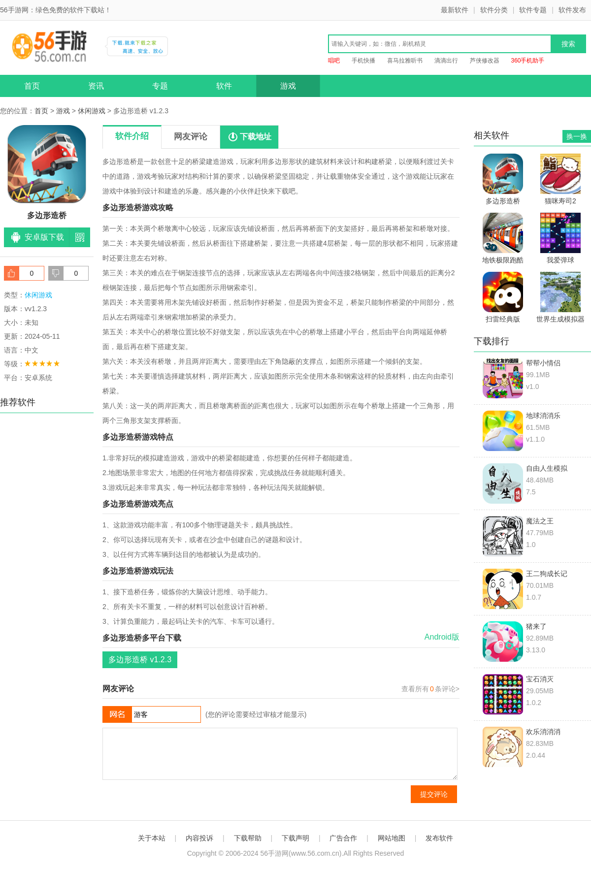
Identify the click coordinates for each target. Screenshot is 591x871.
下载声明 (295, 838)
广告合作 (343, 838)
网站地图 (391, 838)
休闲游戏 (91, 111)
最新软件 (454, 10)
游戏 (288, 86)
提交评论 (434, 794)
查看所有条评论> (430, 689)
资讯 (96, 86)
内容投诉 (199, 838)
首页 (32, 86)
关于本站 (151, 838)
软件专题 (533, 10)
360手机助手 (527, 60)
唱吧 (334, 60)
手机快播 (363, 60)
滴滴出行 (446, 60)
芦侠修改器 (484, 60)
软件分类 (494, 10)
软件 (224, 86)
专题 (160, 86)
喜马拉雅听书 (405, 60)
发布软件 (439, 838)
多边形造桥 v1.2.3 (139, 659)
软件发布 (572, 10)
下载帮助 (248, 838)
